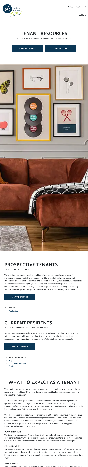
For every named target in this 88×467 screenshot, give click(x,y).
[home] (12, 10)
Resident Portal (20, 346)
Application (13, 311)
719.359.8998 (76, 6)
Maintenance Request (18, 363)
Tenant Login (60, 48)
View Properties (27, 48)
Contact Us (13, 366)
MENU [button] (82, 14)
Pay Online (13, 360)
